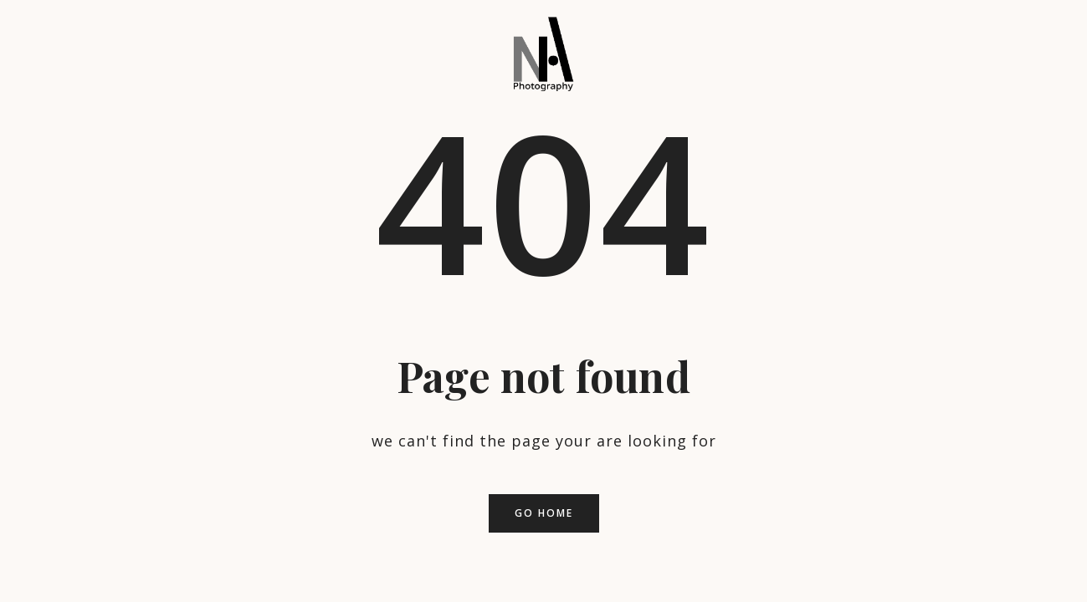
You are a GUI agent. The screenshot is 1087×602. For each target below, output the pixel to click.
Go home (544, 513)
